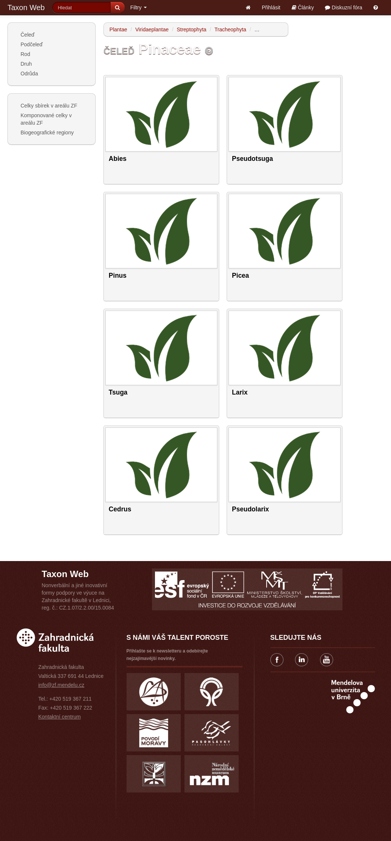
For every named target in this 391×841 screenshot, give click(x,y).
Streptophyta (191, 29)
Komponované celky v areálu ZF (46, 119)
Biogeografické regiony (47, 133)
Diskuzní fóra (343, 7)
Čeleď (27, 35)
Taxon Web (26, 7)
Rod (25, 54)
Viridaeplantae (151, 29)
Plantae (118, 29)
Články (303, 7)
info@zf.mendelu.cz (61, 685)
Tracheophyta (230, 29)
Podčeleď (32, 44)
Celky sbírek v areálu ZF (49, 106)
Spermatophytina (274, 29)
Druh (26, 64)
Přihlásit (271, 7)
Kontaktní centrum (59, 717)
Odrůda (29, 74)
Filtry (138, 7)
